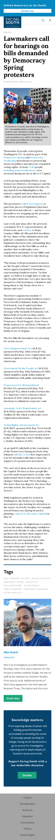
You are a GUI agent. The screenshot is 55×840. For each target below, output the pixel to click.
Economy (28, 810)
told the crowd (21, 454)
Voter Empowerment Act (18, 348)
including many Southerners (19, 170)
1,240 (31, 167)
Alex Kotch (11, 82)
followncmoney (13, 585)
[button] (50, 20)
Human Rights (27, 835)
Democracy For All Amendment (21, 385)
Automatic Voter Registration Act (22, 408)
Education (27, 816)
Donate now (27, 10)
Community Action (19, 578)
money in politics (41, 578)
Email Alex (13, 698)
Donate (27, 775)
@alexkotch (9, 657)
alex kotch (32, 582)
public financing (13, 589)
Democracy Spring (14, 157)
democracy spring (14, 582)
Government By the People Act (21, 368)
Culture (27, 797)
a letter (27, 230)
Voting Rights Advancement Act (21, 424)
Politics (8, 32)
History (28, 828)
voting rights (31, 585)
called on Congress (32, 203)
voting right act (13, 592)
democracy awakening (36, 589)
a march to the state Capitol (30, 513)
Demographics (27, 803)
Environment (27, 822)
